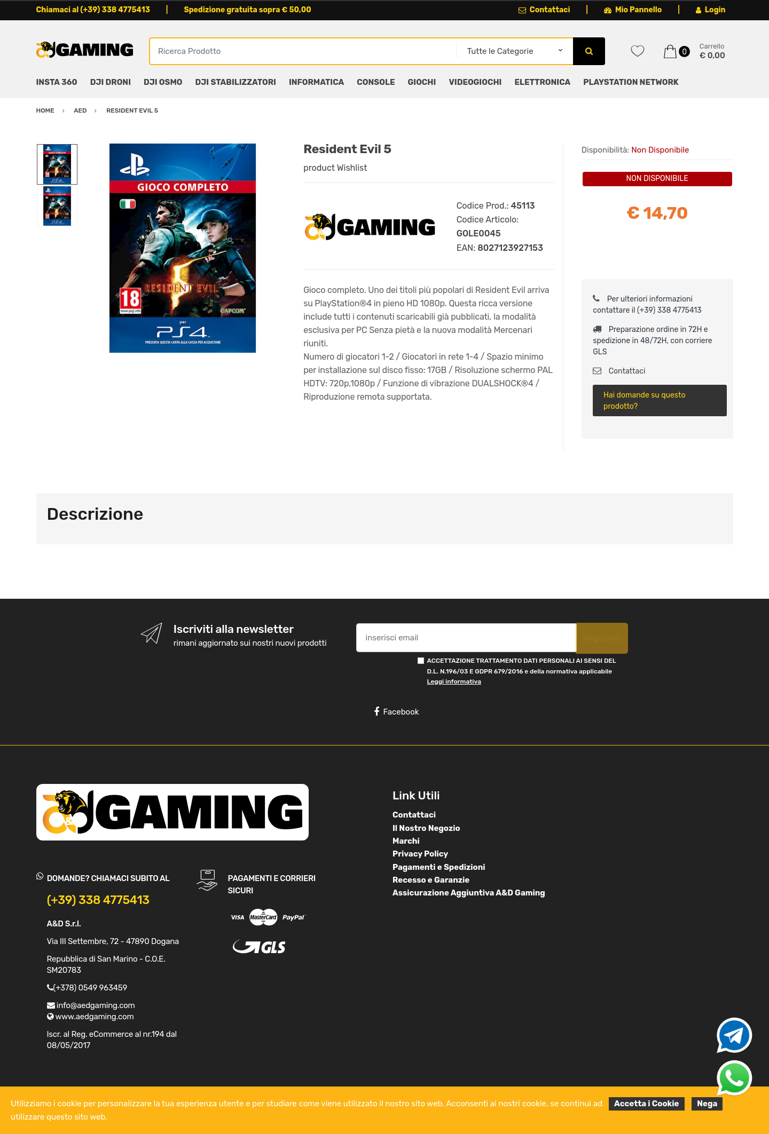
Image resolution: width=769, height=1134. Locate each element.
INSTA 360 (56, 82)
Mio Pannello (633, 9)
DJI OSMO (163, 82)
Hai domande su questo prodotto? (644, 401)
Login (711, 9)
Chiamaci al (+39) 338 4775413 (93, 9)
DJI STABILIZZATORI (235, 82)
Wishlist (352, 168)
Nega (707, 1103)
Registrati (602, 638)
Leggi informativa (454, 681)
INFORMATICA (316, 82)
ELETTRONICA (542, 82)
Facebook (396, 712)
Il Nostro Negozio (426, 828)
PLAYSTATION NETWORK (630, 82)
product (319, 168)
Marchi (406, 841)
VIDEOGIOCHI (475, 82)
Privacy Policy (420, 854)
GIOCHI (421, 82)
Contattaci (544, 9)
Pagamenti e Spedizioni (439, 867)
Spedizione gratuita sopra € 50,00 (247, 9)
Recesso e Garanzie (431, 880)
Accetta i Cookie (646, 1103)
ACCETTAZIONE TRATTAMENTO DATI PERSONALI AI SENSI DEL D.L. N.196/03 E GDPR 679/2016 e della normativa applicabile (521, 671)
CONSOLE (376, 82)
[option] (182, 248)
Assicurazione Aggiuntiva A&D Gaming (469, 893)
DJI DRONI (110, 82)
